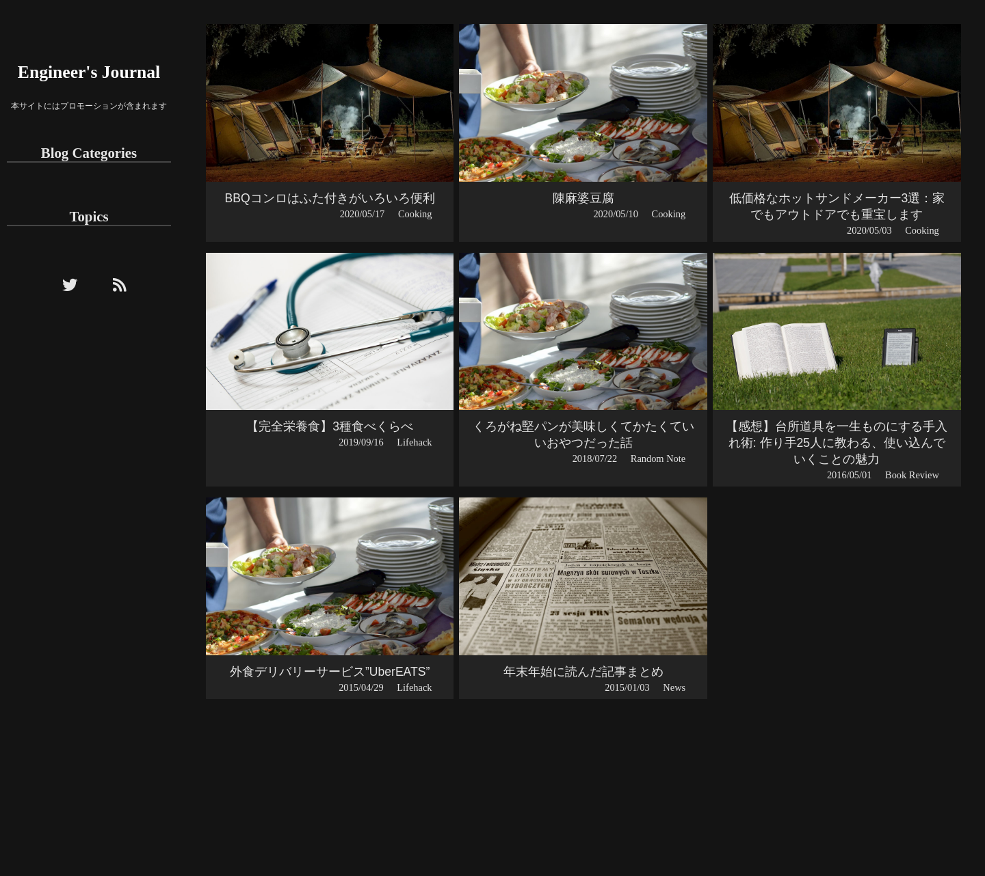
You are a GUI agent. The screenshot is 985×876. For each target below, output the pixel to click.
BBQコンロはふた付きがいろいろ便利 (330, 198)
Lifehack (414, 442)
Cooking (415, 213)
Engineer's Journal (89, 72)
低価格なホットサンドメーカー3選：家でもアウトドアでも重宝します (837, 206)
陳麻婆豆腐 (583, 198)
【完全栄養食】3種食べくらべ (329, 426)
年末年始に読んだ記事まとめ (583, 672)
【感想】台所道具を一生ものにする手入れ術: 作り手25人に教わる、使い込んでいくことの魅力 (836, 443)
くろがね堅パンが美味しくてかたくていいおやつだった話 (583, 435)
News (674, 687)
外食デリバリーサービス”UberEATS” (330, 672)
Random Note (658, 458)
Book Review (912, 474)
